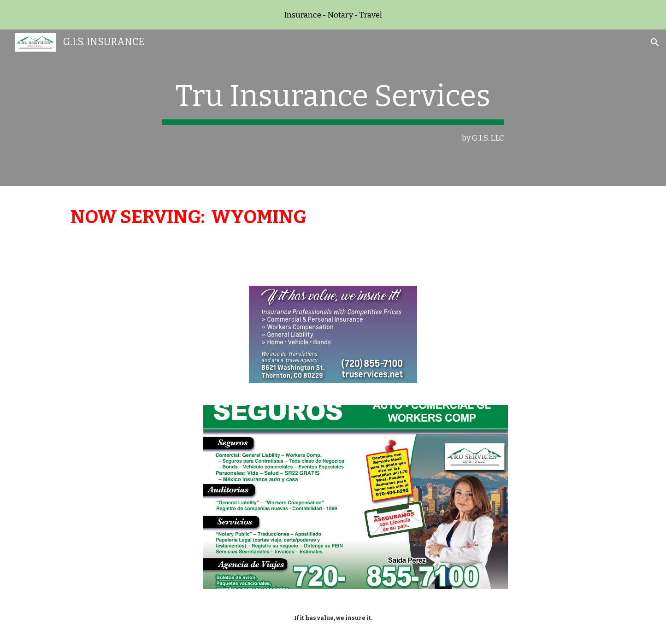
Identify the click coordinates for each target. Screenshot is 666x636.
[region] (333, 14)
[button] (655, 42)
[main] (333, 108)
